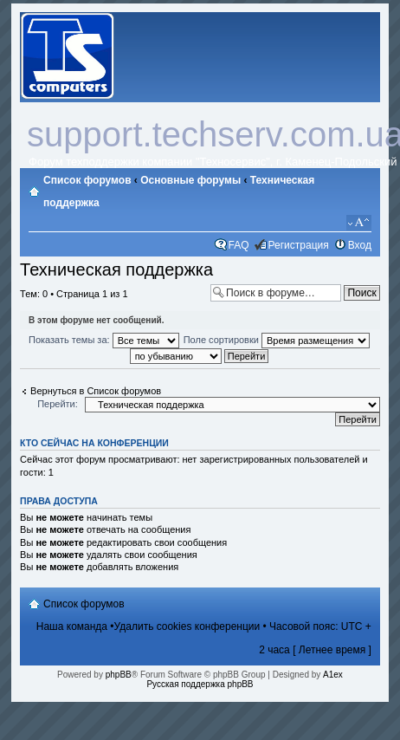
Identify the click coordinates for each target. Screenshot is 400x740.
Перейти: (57, 404)
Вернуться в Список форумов (95, 391)
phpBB (119, 674)
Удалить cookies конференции (187, 626)
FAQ (239, 245)
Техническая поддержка (116, 269)
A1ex (333, 674)
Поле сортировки (277, 339)
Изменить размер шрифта (358, 222)
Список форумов (87, 180)
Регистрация (298, 245)
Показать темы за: (104, 339)
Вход (359, 245)
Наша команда (71, 626)
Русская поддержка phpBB (199, 684)
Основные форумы (190, 180)
